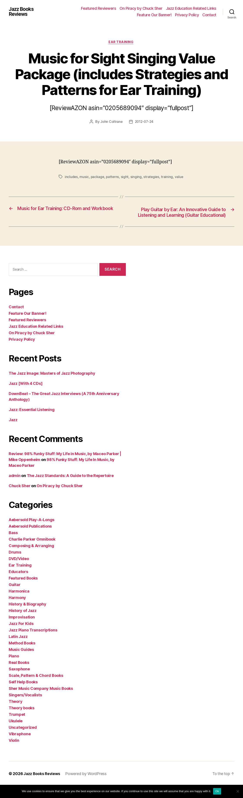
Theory (15, 713)
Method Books (22, 655)
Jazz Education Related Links (191, 8)
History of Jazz (23, 622)
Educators (18, 583)
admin (15, 487)
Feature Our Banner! (154, 15)
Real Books (19, 674)
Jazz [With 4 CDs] (25, 395)
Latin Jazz (18, 648)
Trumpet (17, 726)
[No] (237, 791)
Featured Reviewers (98, 8)
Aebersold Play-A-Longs (31, 532)
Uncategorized (23, 739)
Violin (14, 752)
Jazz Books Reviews (22, 11)
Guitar (14, 596)
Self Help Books (23, 694)
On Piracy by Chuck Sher (141, 8)
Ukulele (16, 733)
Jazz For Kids (21, 635)
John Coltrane (111, 122)
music (84, 177)
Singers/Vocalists (25, 707)
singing (137, 177)
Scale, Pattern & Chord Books (36, 687)
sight (126, 177)
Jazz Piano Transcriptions (33, 642)
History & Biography (27, 616)
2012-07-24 (144, 122)
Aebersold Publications (30, 538)
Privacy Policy (187, 15)
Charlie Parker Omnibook (32, 551)
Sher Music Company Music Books (41, 700)
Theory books (21, 720)
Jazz (13, 432)
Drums (15, 564)
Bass (13, 545)
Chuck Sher (19, 498)
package (98, 177)
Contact (209, 15)
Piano (14, 668)
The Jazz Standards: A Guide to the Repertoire (70, 487)
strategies (152, 177)
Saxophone (19, 681)
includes (71, 177)
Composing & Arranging (31, 558)
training (168, 177)
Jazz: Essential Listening (31, 421)
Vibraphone (20, 746)
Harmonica (19, 603)
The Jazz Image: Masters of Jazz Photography (52, 385)
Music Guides (21, 661)
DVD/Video (19, 570)
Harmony (17, 609)
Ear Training (121, 42)
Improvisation (22, 629)
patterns (113, 177)
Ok (217, 791)
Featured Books (23, 590)
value (69, 182)
